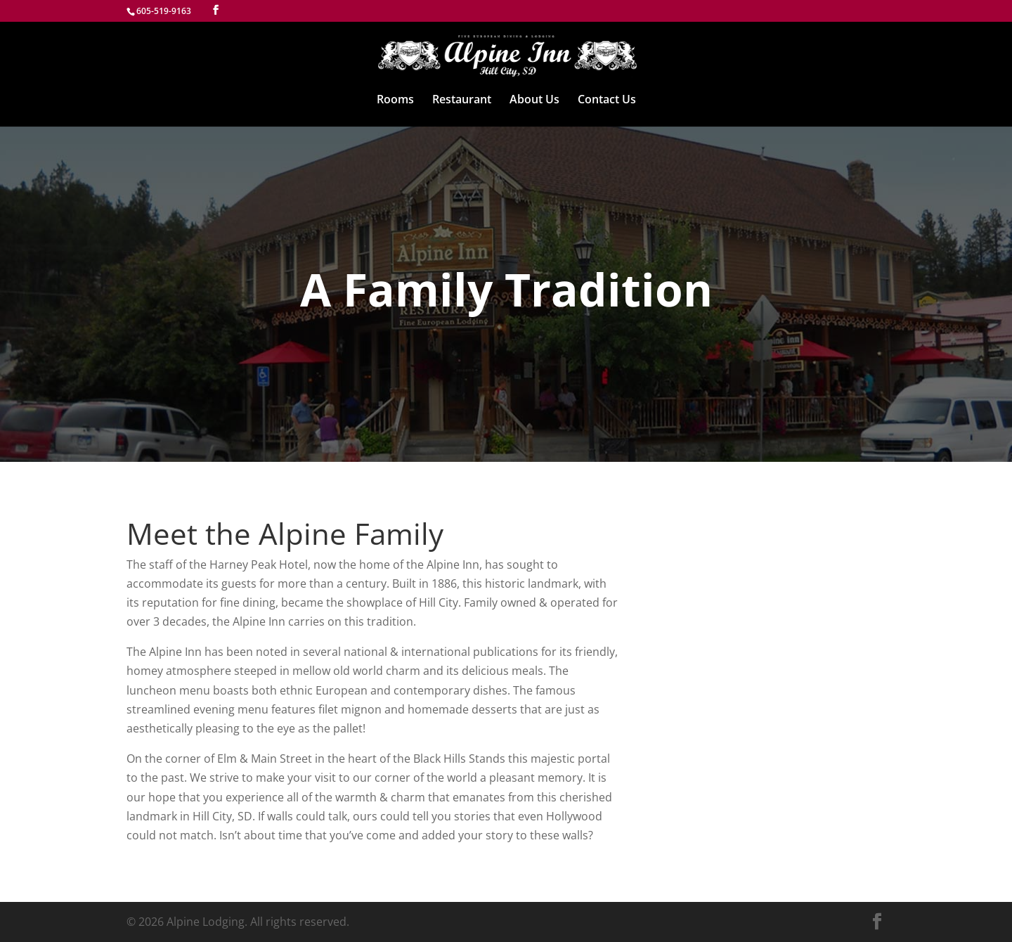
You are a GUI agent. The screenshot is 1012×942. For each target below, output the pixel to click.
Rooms (395, 100)
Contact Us (607, 100)
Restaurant (461, 100)
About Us (534, 100)
